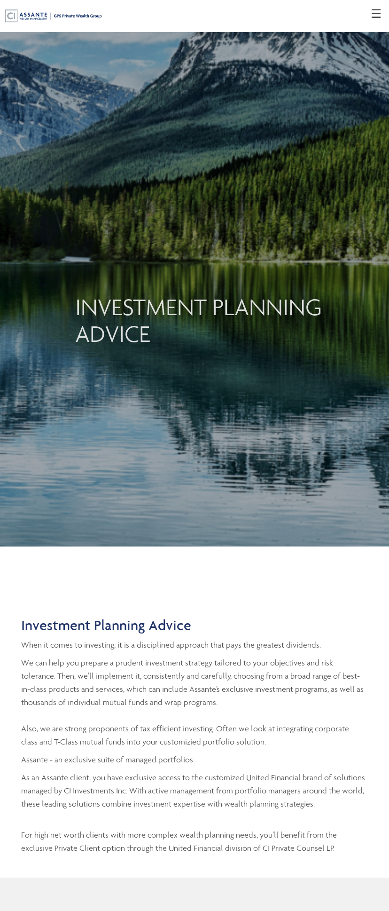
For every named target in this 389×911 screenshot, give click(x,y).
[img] (194, 273)
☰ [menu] (376, 14)
